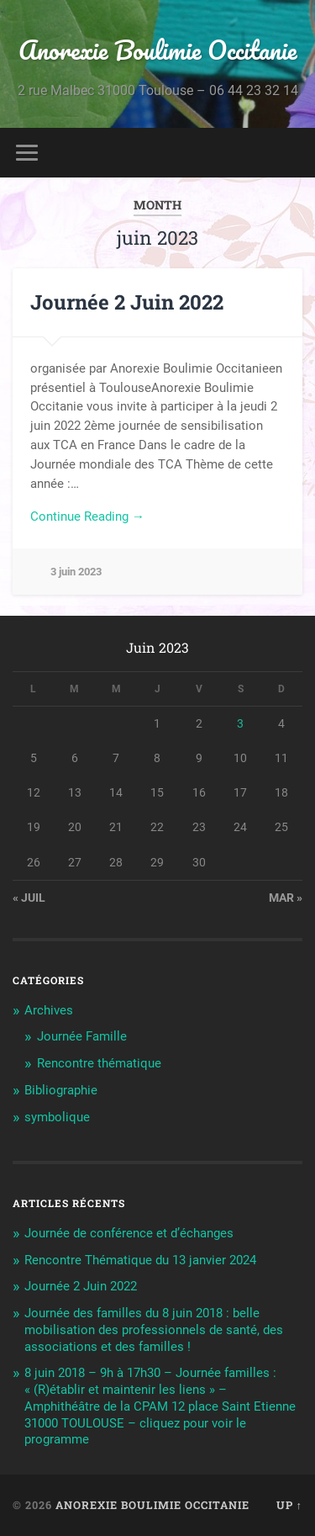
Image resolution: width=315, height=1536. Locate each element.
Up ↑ (289, 1505)
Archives (48, 1010)
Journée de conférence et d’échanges (129, 1233)
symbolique (57, 1117)
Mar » (285, 897)
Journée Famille (82, 1036)
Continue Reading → (87, 516)
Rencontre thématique (99, 1063)
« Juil (29, 897)
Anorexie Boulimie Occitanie (157, 50)
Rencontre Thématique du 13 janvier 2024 (140, 1260)
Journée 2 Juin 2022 (126, 302)
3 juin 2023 (76, 571)
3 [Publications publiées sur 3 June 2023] (240, 723)
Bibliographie (60, 1090)
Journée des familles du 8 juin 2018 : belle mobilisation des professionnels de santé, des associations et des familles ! (153, 1330)
